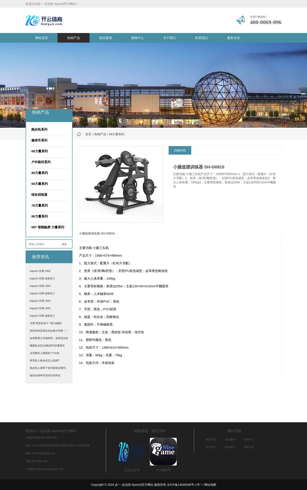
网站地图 (210, 484)
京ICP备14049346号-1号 (183, 484)
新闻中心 (137, 38)
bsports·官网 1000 (40, 271)
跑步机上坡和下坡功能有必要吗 (48, 367)
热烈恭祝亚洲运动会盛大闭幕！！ (49, 330)
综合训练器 (39, 194)
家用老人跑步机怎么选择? (44, 360)
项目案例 (105, 38)
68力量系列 (39, 151)
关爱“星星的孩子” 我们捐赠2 (46, 323)
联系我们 (201, 38)
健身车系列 (39, 140)
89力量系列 (39, 173)
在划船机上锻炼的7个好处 (44, 353)
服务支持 (233, 38)
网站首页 (41, 38)
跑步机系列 (39, 129)
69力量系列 (116, 134)
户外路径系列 (41, 162)
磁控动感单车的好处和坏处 (45, 375)
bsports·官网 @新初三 (42, 278)
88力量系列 (39, 216)
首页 (88, 134)
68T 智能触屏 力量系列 (47, 227)
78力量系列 (39, 205)
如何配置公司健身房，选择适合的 (49, 338)
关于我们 (169, 38)
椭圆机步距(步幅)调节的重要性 (47, 345)
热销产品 (73, 38)
